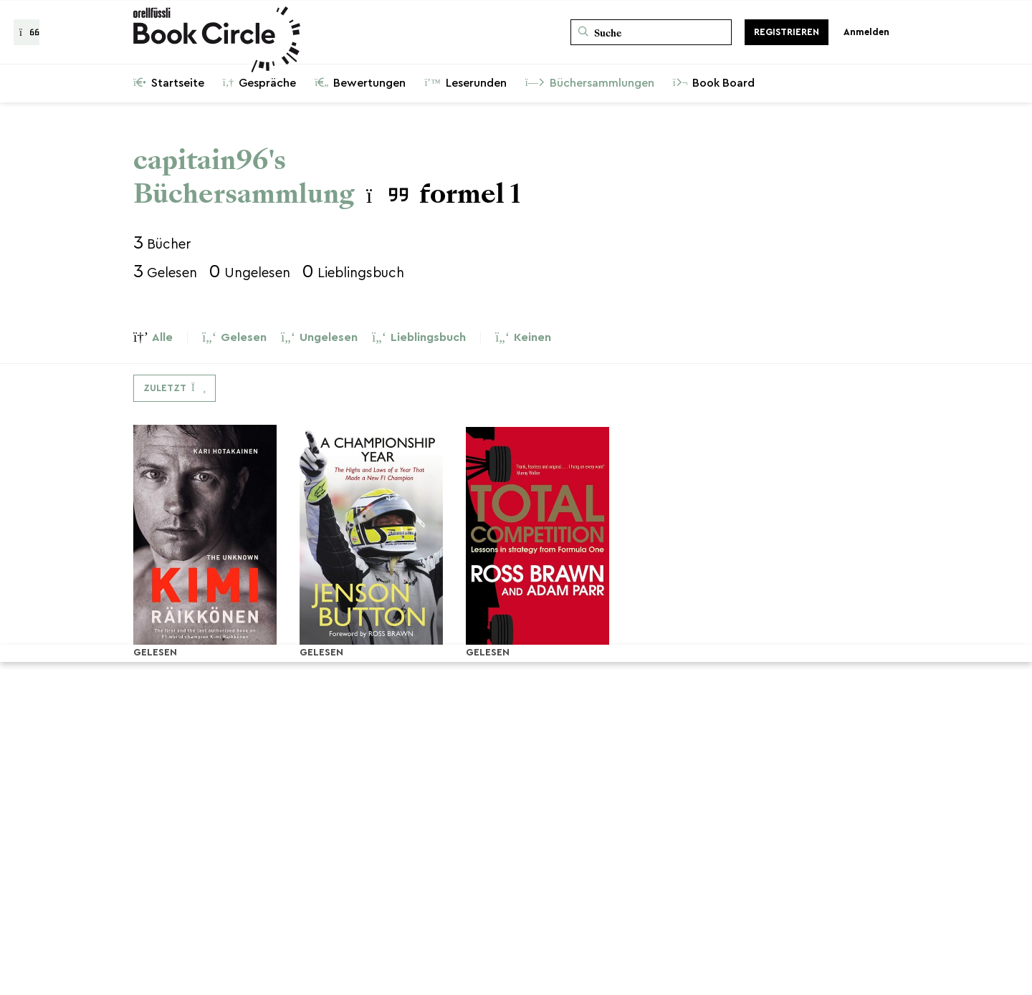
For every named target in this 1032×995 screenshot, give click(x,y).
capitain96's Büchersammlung (244, 177)
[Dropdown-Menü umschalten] (174, 388)
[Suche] (651, 32)
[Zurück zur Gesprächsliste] (26, 32)
